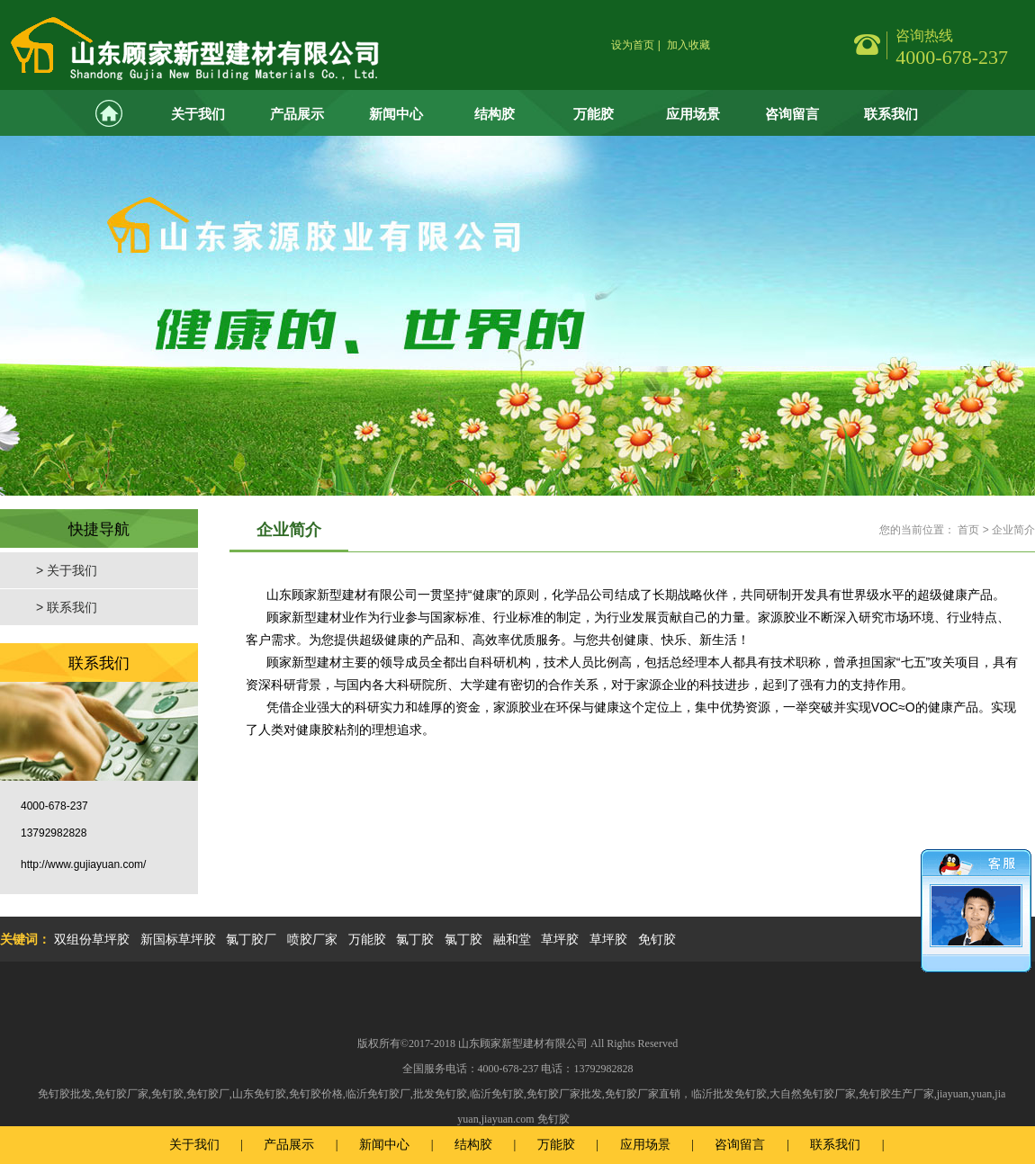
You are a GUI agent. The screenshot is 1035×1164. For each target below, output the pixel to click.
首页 (968, 530)
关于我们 (198, 113)
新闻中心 (396, 113)
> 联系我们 (66, 607)
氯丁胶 (415, 939)
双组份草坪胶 (92, 939)
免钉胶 (657, 939)
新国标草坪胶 (178, 939)
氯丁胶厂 (251, 939)
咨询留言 (792, 113)
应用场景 (693, 113)
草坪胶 (560, 939)
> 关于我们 (66, 570)
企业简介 (1013, 530)
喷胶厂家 (312, 939)
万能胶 (593, 113)
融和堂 (512, 939)
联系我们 (891, 113)
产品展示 (297, 113)
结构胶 (494, 113)
